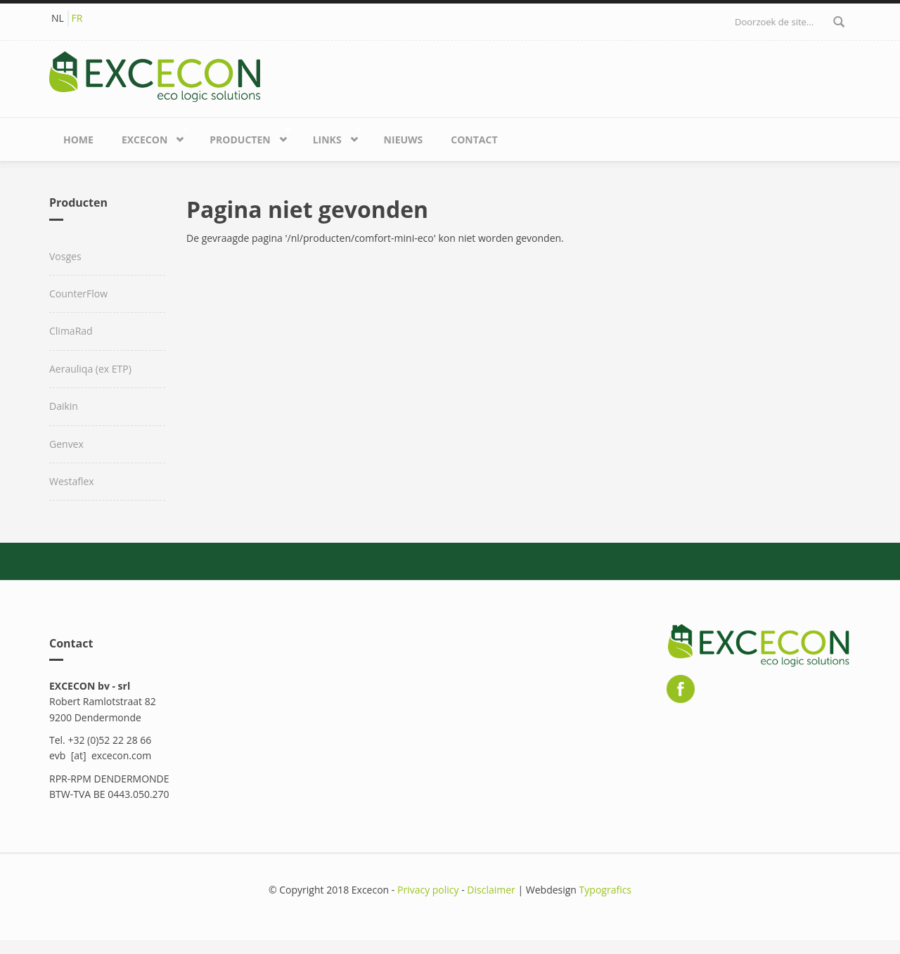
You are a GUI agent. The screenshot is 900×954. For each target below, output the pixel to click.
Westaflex (71, 481)
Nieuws (403, 139)
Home (78, 139)
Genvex (66, 444)
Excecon (148, 137)
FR (77, 18)
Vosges (65, 256)
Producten (243, 137)
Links (330, 137)
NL (57, 18)
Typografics (605, 889)
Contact (474, 139)
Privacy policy (428, 889)
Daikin (63, 406)
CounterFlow (78, 293)
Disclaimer (491, 889)
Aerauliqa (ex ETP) (90, 368)
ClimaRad (71, 330)
